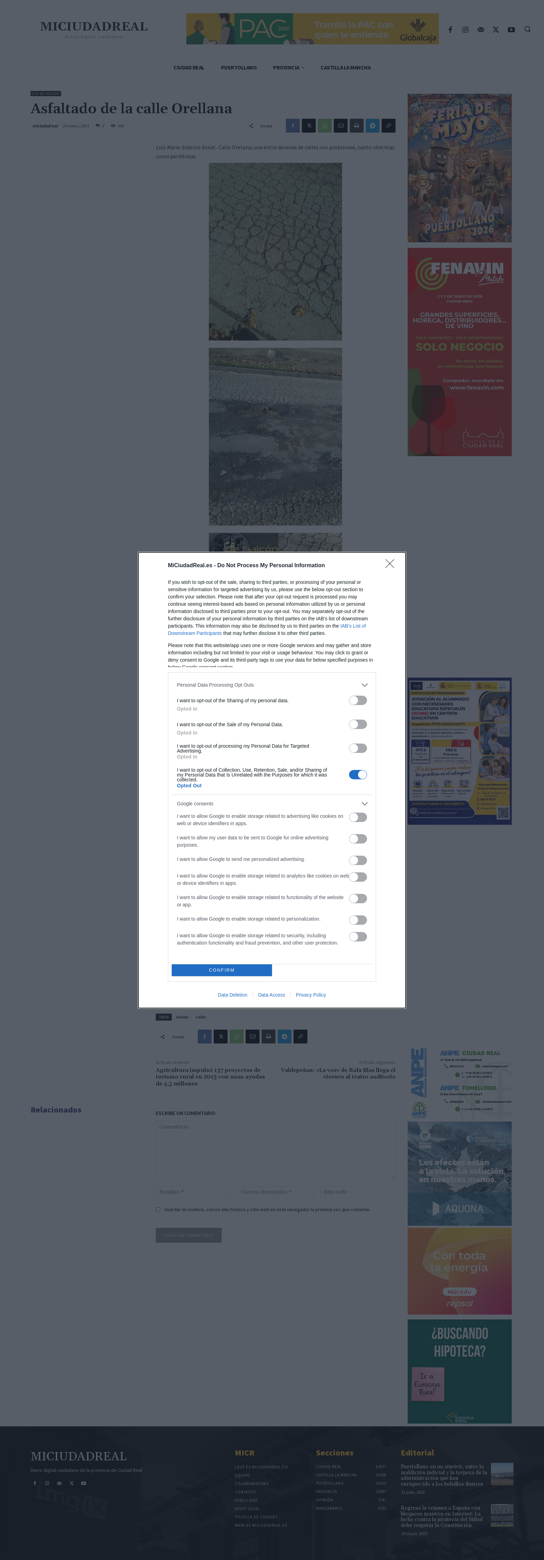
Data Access (271, 995)
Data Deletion (232, 995)
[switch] (358, 700)
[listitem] (272, 685)
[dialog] (272, 780)
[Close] (392, 565)
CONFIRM (222, 970)
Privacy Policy (311, 995)
